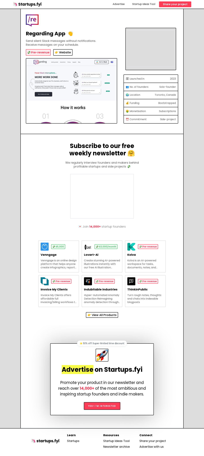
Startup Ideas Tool (143, 4)
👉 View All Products (102, 315)
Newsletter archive (116, 446)
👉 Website (63, 52)
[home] (27, 4)
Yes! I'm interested (102, 406)
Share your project (175, 4)
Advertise (119, 4)
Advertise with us (151, 446)
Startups (73, 441)
